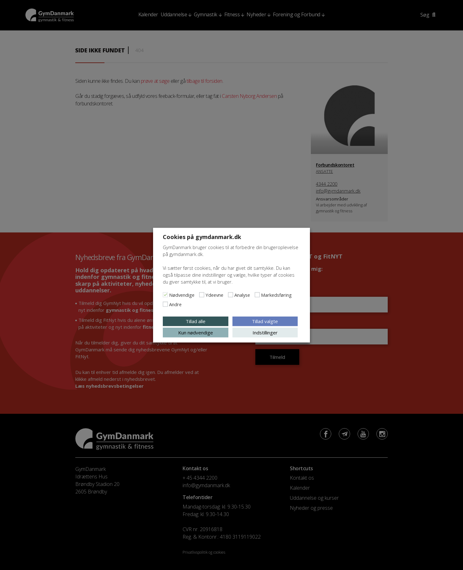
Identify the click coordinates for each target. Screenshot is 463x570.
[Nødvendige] (165, 294)
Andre (175, 304)
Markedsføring (276, 294)
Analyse (242, 294)
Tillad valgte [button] (265, 321)
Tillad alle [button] (195, 321)
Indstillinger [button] (265, 332)
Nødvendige (181, 294)
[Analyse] (230, 294)
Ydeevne (214, 294)
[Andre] (165, 303)
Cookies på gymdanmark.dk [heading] (202, 236)
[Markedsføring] (257, 294)
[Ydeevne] (201, 294)
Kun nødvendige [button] (195, 332)
